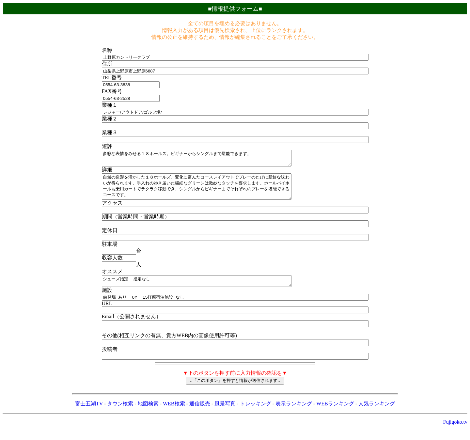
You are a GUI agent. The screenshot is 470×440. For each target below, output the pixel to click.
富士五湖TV (89, 413)
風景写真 (224, 413)
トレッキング (255, 413)
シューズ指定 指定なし (208, 290)
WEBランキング (335, 413)
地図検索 (148, 413)
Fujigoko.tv (455, 431)
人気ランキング (376, 413)
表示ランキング (293, 413)
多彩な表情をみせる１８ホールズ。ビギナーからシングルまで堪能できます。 (208, 159)
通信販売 (199, 413)
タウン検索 (120, 413)
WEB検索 (174, 413)
